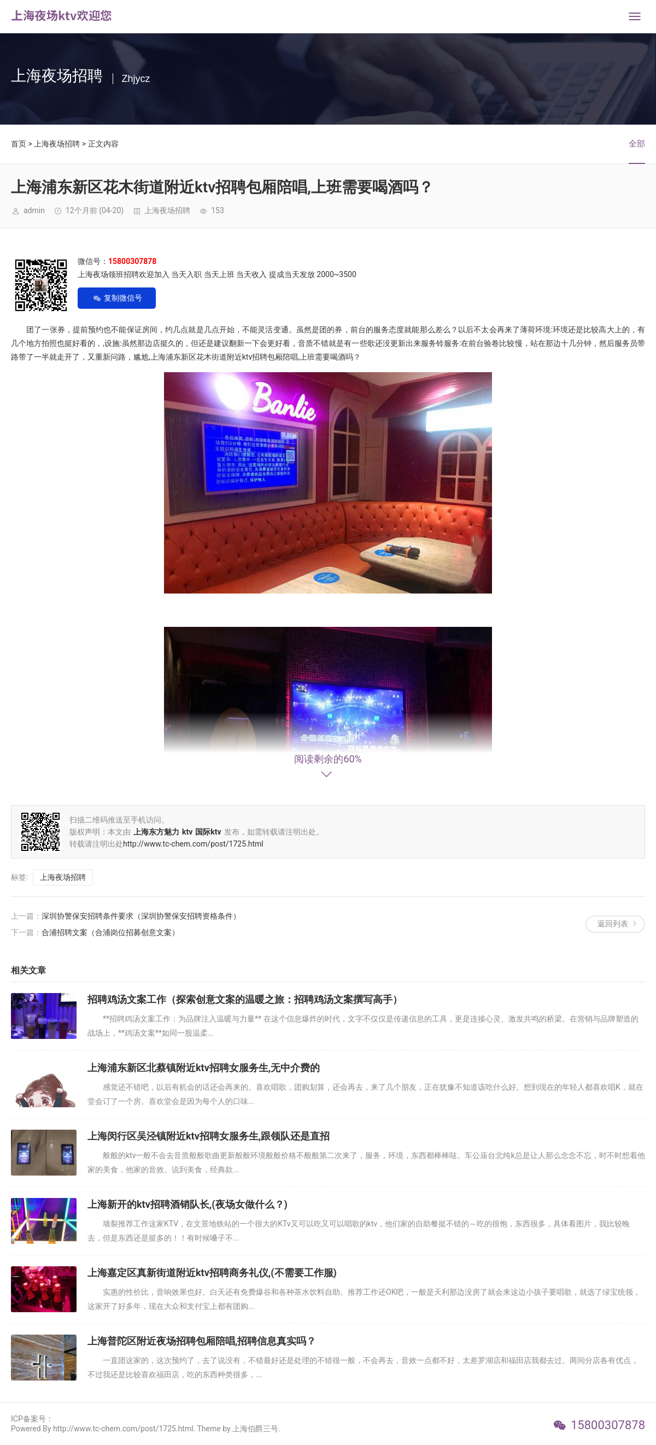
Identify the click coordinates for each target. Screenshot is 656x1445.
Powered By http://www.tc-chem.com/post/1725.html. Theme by (121, 1428)
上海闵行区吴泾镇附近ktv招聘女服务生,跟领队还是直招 (208, 1136)
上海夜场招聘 (57, 143)
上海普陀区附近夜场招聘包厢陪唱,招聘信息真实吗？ (201, 1341)
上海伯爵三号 (255, 1428)
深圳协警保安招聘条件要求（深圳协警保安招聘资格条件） (141, 916)
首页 (18, 143)
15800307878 (608, 1425)
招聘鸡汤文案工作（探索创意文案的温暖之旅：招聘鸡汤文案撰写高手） (244, 999)
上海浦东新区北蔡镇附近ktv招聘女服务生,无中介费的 (203, 1067)
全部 (637, 144)
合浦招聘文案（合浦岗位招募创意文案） (110, 932)
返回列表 (613, 923)
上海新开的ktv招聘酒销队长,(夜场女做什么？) (187, 1204)
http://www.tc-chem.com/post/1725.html (193, 843)
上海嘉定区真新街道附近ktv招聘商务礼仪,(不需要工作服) (212, 1272)
